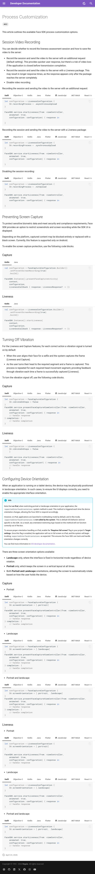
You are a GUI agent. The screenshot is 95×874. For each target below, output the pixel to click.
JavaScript (60, 95)
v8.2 (5, 24)
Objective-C (18, 95)
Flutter (48, 95)
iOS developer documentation (43, 544)
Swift (7, 95)
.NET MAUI (75, 95)
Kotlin (29, 95)
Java (39, 95)
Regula (25, 864)
